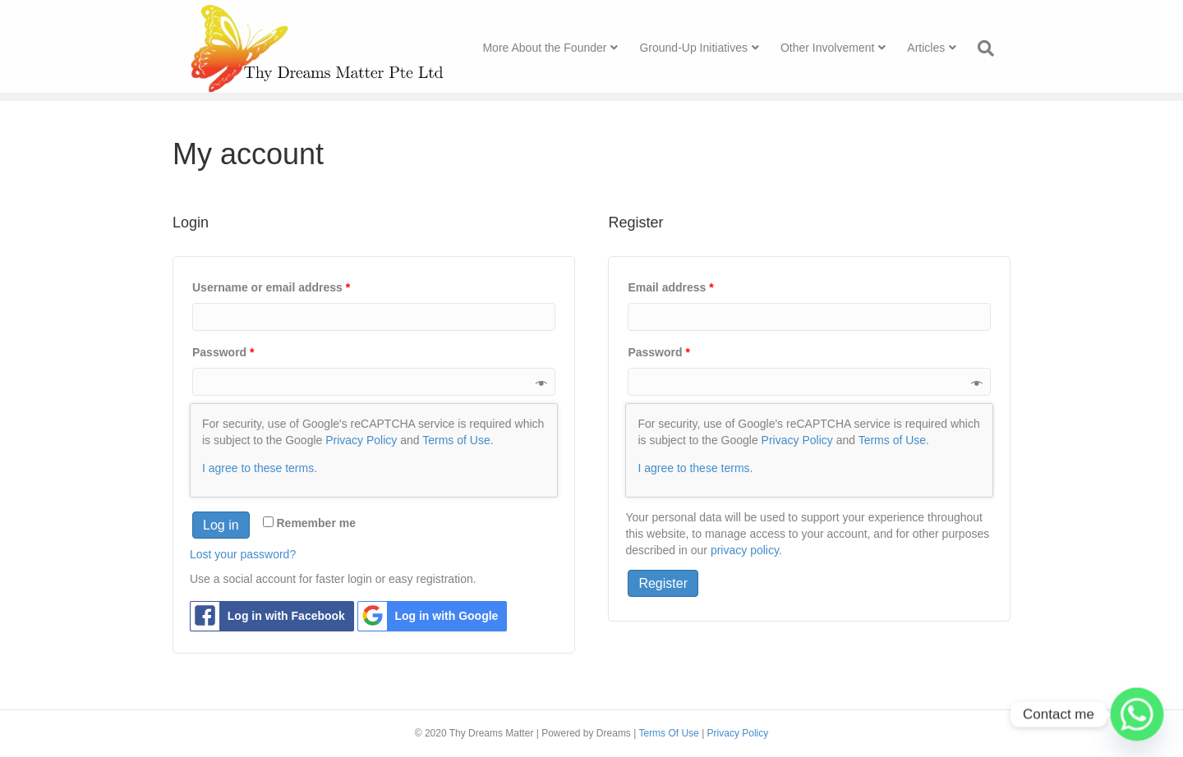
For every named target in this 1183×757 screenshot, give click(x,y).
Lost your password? (243, 554)
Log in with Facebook (268, 616)
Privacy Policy (361, 440)
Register (663, 583)
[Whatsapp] (1137, 714)
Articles (942, 49)
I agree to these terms (258, 468)
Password (223, 352)
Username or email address (271, 287)
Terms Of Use (668, 733)
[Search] (996, 50)
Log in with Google (428, 616)
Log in (221, 525)
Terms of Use (456, 440)
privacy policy (745, 550)
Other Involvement (844, 49)
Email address (670, 287)
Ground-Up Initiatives (710, 49)
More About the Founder (561, 49)
